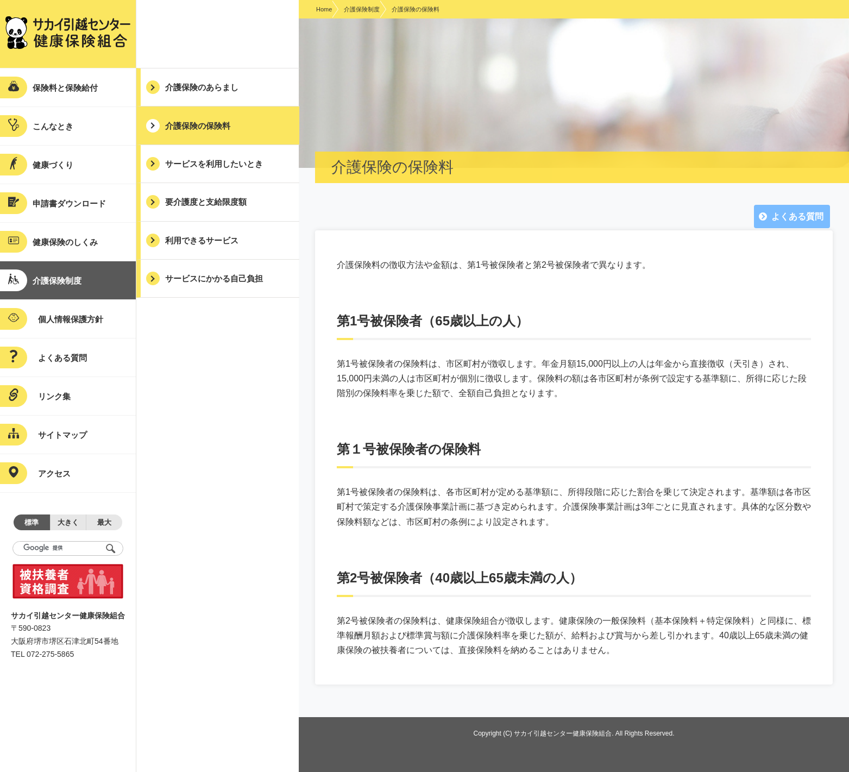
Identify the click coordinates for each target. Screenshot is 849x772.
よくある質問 (797, 216)
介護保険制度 (362, 9)
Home (324, 9)
